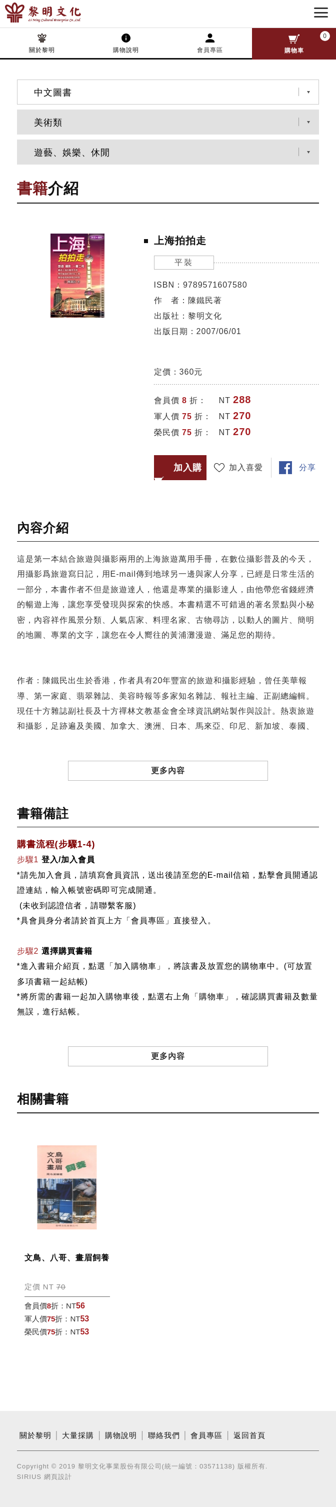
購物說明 (126, 50)
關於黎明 (42, 50)
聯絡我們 (164, 1435)
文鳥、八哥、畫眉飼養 (67, 1257)
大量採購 (78, 1435)
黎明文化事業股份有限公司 (59, 13)
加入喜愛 (246, 467)
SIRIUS (29, 1476)
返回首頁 (250, 1435)
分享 (307, 467)
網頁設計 (58, 1476)
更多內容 (168, 770)
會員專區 (210, 50)
